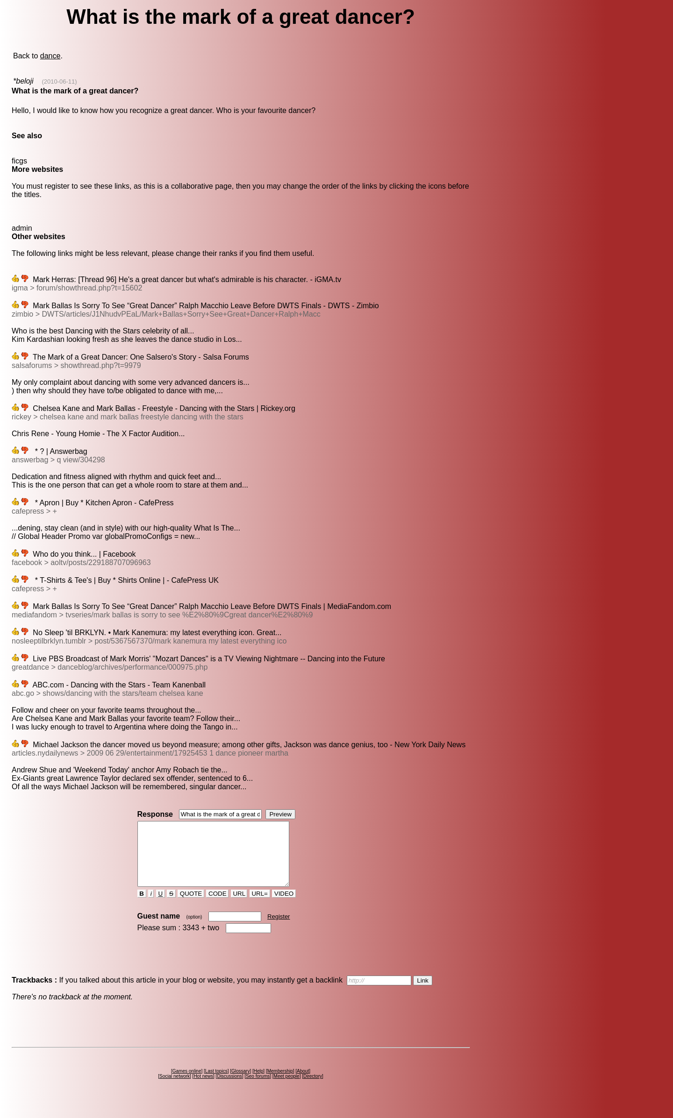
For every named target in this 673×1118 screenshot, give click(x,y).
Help (259, 1083)
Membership (280, 1083)
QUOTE (191, 906)
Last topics (216, 1083)
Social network (174, 1088)
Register (278, 929)
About (303, 1083)
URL (239, 906)
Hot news (203, 1088)
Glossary (240, 1083)
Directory (312, 1088)
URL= (260, 906)
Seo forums (258, 1088)
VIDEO (283, 906)
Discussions (229, 1088)
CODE (217, 906)
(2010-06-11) (59, 81)
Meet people (287, 1088)
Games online (186, 1083)
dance (50, 56)
